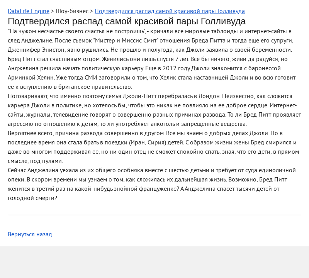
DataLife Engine (28, 11)
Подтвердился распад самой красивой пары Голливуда (170, 11)
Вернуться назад (30, 235)
